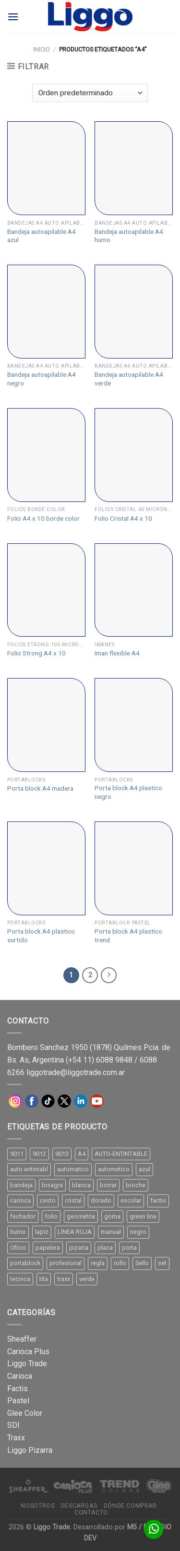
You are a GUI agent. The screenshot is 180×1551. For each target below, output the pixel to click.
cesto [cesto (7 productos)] (48, 1200)
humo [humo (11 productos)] (18, 1231)
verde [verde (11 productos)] (87, 1278)
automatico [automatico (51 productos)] (73, 1169)
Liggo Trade (27, 1363)
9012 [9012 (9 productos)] (39, 1153)
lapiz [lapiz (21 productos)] (41, 1231)
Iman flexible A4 (117, 653)
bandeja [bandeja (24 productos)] (21, 1185)
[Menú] (13, 16)
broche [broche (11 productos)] (135, 1185)
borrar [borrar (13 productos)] (108, 1185)
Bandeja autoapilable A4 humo (129, 236)
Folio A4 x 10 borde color (43, 518)
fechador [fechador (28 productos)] (23, 1216)
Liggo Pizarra (29, 1450)
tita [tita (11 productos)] (43, 1278)
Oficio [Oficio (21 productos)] (18, 1247)
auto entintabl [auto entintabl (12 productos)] (29, 1169)
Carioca (19, 1376)
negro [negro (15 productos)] (138, 1231)
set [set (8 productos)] (162, 1263)
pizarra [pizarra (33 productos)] (78, 1247)
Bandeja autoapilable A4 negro (41, 379)
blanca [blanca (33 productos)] (81, 1185)
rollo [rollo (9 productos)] (120, 1263)
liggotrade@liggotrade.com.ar (75, 1072)
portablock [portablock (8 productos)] (25, 1263)
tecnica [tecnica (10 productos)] (20, 1278)
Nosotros (37, 1505)
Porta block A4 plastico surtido (41, 935)
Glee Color (24, 1413)
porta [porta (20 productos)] (129, 1247)
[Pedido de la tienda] (89, 93)
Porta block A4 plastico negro (128, 792)
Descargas (79, 1505)
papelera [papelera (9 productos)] (48, 1247)
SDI (13, 1425)
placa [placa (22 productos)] (105, 1247)
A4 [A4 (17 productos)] (81, 1153)
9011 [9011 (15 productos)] (17, 1153)
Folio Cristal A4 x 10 (123, 518)
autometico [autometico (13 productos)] (114, 1169)
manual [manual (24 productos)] (111, 1231)
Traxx (16, 1437)
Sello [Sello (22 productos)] (142, 1263)
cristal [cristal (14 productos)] (73, 1200)
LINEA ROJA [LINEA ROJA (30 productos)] (75, 1231)
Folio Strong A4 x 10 (36, 653)
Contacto (91, 1512)
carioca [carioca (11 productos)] (20, 1200)
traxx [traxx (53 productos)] (63, 1278)
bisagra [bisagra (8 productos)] (52, 1185)
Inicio (41, 49)
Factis (17, 1388)
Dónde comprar (130, 1505)
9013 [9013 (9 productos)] (62, 1153)
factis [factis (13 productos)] (158, 1200)
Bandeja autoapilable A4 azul (41, 236)
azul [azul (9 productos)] (144, 1169)
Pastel (18, 1400)
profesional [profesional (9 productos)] (65, 1263)
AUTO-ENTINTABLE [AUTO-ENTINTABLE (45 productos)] (121, 1153)
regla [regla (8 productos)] (98, 1263)
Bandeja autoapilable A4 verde (129, 379)
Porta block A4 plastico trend (128, 935)
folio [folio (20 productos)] (51, 1216)
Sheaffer (21, 1339)
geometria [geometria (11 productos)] (81, 1216)
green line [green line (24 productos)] (143, 1216)
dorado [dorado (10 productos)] (101, 1200)
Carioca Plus (28, 1351)
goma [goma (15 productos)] (112, 1216)
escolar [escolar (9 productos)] (130, 1200)
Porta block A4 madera (40, 788)
